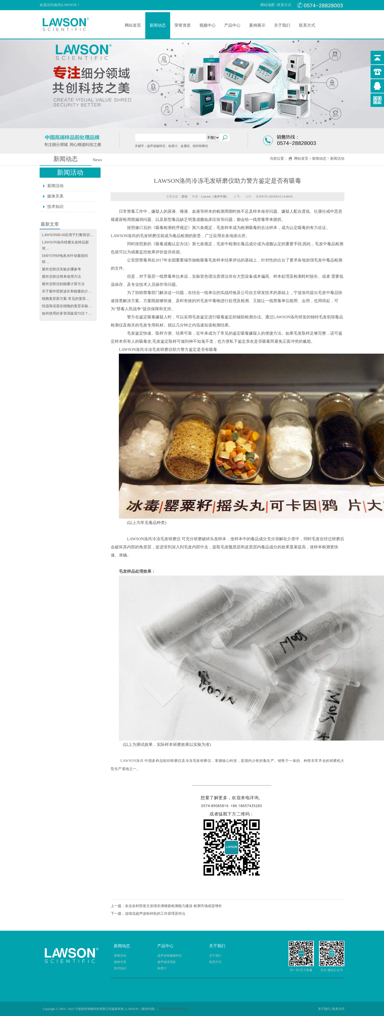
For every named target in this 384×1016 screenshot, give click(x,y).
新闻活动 (337, 158)
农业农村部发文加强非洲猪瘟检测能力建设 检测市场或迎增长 (173, 906)
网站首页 (133, 25)
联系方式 (284, 5)
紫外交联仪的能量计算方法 (63, 284)
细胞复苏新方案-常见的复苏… (65, 299)
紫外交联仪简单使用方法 (61, 276)
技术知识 (55, 206)
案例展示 (257, 25)
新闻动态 (158, 25)
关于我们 (282, 25)
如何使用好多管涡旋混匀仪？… (67, 313)
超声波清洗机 (166, 962)
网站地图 (267, 5)
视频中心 (207, 25)
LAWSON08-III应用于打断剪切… (67, 235)
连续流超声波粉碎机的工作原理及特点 (155, 913)
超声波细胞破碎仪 (169, 955)
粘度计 (162, 968)
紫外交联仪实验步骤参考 (61, 269)
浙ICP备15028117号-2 (173, 1009)
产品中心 (232, 25)
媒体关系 (55, 196)
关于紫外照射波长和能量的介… (67, 291)
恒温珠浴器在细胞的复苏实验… (67, 306)
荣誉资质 (182, 25)
